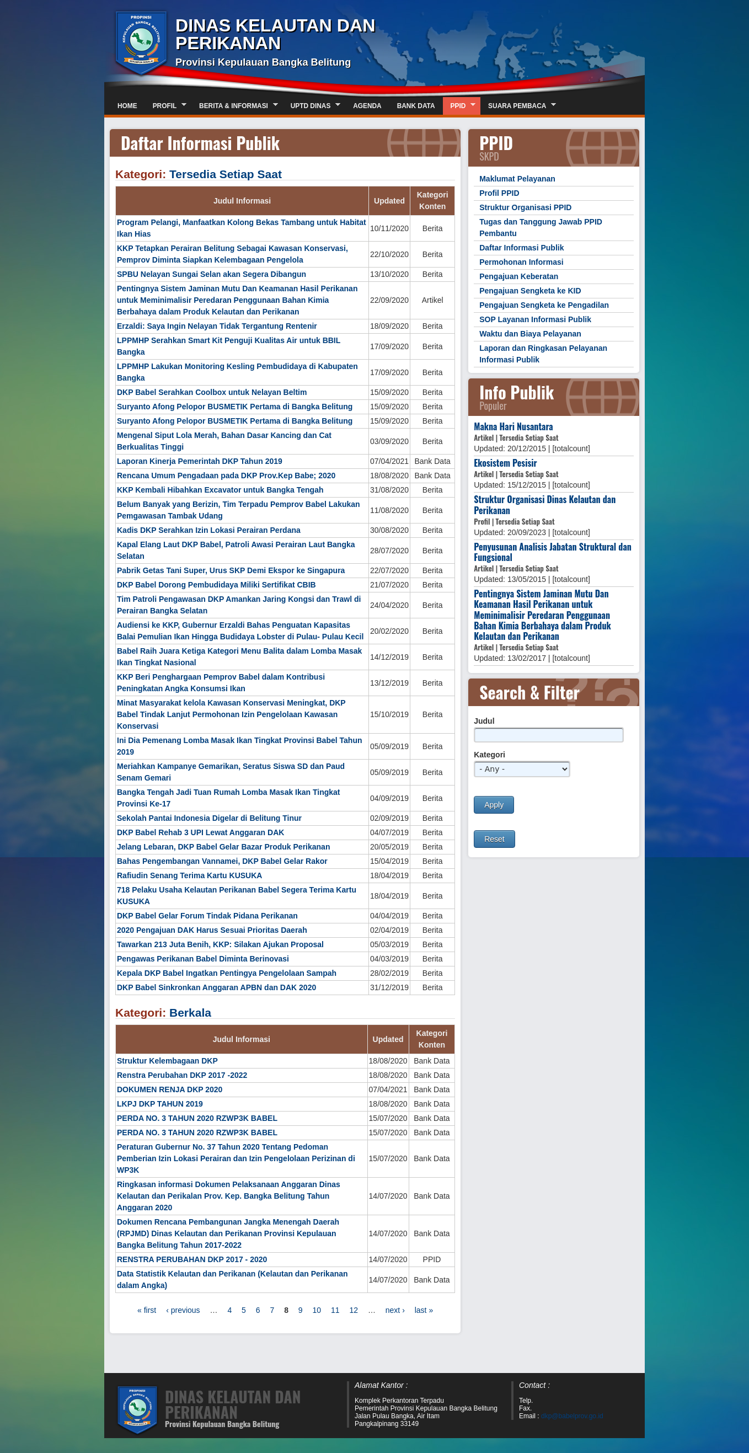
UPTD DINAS (312, 106)
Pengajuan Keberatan (518, 276)
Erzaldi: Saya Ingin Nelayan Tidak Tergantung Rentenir (217, 326)
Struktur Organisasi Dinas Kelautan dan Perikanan (545, 504)
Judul (484, 721)
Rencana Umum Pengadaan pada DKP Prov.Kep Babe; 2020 (226, 475)
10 (317, 1310)
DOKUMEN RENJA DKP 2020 (169, 1089)
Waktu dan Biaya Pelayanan (530, 333)
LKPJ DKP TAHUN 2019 (160, 1103)
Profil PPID (499, 193)
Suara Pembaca (518, 106)
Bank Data (416, 106)
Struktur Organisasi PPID (525, 207)
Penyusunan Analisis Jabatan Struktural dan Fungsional (553, 552)
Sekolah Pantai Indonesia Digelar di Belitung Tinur (209, 818)
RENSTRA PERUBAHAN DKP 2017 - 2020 (192, 1259)
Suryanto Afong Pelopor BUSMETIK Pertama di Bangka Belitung (234, 406)
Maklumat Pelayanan (517, 178)
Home (127, 106)
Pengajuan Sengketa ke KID (530, 290)
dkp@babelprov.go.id (572, 1416)
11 (335, 1310)
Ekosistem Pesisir (505, 462)
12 (353, 1310)
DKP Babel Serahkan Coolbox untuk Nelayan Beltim (212, 392)
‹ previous (183, 1310)
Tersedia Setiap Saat (225, 174)
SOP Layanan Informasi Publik (535, 319)
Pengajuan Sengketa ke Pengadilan (544, 305)
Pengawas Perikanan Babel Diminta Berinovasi (203, 958)
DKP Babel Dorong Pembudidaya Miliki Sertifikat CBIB (216, 584)
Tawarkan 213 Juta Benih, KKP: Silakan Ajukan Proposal (220, 944)
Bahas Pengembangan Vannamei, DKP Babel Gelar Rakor (222, 861)
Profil (165, 106)
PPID (459, 106)
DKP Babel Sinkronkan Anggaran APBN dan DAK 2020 (216, 987)
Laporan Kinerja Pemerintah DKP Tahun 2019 (199, 461)
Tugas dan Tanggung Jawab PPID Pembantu (540, 227)
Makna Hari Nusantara (513, 426)
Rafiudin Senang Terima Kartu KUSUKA (189, 875)
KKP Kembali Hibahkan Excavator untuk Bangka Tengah (220, 489)
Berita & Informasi (234, 106)
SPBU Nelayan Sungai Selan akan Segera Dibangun (211, 274)
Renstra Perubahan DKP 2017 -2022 (182, 1075)
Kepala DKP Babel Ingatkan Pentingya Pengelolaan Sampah (226, 973)
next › (395, 1310)
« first (146, 1310)
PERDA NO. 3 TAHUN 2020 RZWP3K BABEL (197, 1118)
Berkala (190, 1012)
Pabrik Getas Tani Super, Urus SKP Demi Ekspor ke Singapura (231, 570)
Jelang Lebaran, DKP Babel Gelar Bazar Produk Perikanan (223, 846)
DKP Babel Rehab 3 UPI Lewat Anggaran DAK (200, 832)
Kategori (489, 754)
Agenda (367, 106)
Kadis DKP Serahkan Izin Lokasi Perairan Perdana (209, 530)
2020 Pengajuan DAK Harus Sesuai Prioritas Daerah (212, 930)
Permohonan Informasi (521, 262)
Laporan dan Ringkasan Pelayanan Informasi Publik (543, 354)
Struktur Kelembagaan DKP (167, 1060)
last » (424, 1310)
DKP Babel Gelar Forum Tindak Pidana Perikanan (207, 915)
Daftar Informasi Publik (521, 247)
